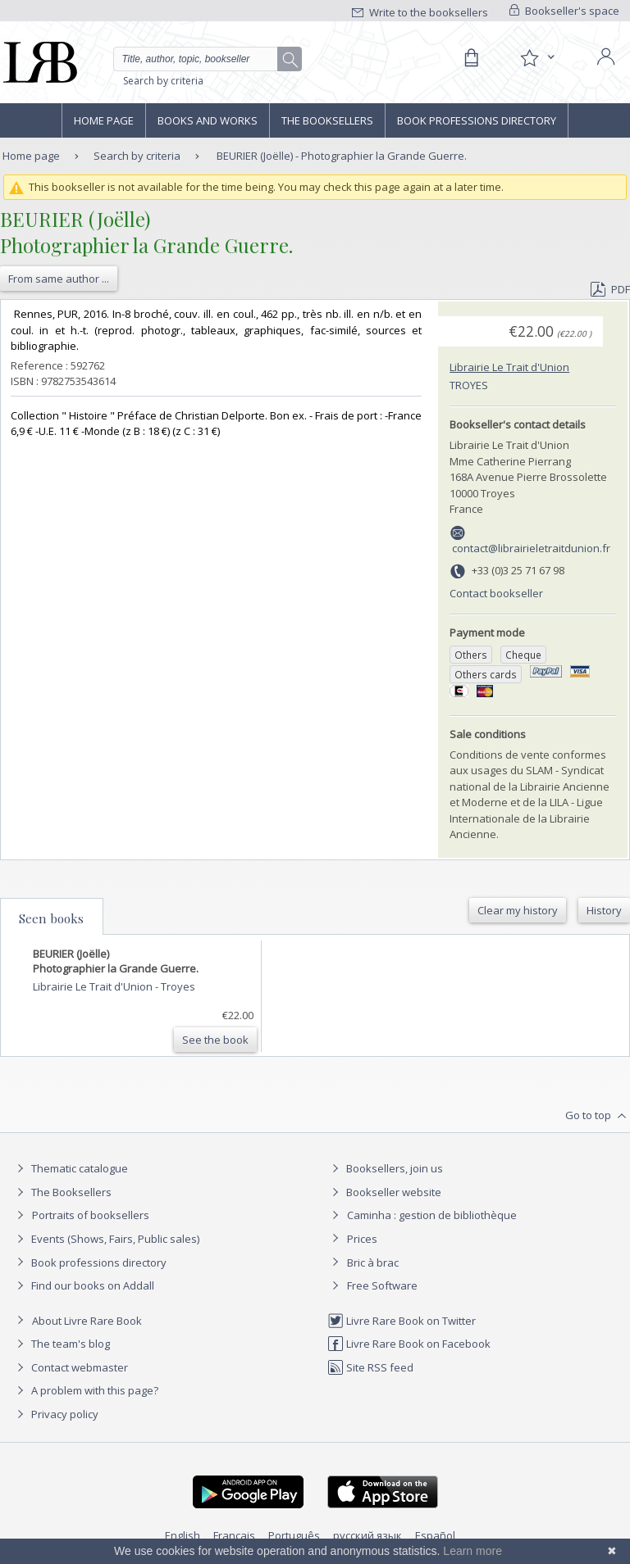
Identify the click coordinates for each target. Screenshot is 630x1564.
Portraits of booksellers (90, 1215)
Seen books (51, 918)
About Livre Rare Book (87, 1320)
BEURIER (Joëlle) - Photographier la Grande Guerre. (342, 155)
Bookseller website (384, 1192)
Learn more (472, 1550)
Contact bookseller (496, 593)
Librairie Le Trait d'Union (509, 367)
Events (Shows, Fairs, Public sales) (105, 1239)
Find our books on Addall (83, 1285)
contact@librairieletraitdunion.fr (531, 548)
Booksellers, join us (385, 1168)
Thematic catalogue (70, 1168)
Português (294, 1535)
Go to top (597, 1116)
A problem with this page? (85, 1390)
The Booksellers (327, 120)
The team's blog (61, 1343)
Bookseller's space (564, 10)
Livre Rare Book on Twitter (401, 1320)
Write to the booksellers (420, 12)
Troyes (469, 385)
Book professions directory (476, 120)
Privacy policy (55, 1414)
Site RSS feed (370, 1367)
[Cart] (471, 58)
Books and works (208, 120)
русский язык (367, 1535)
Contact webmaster (70, 1367)
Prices (362, 1238)
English (182, 1535)
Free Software (382, 1285)
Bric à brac (373, 1262)
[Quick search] (207, 59)
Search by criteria (163, 81)
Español (435, 1535)
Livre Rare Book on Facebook (409, 1343)
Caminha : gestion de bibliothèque (432, 1215)
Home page (104, 120)
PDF (610, 289)
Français (234, 1535)
